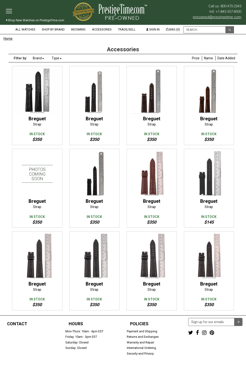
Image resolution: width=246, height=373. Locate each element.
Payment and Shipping (142, 331)
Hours (76, 323)
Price (195, 58)
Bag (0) (173, 29)
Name (208, 58)
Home (8, 38)
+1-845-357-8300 (15, 336)
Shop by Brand (53, 29)
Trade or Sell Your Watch (20, 348)
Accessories (102, 29)
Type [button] (57, 58)
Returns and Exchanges (143, 336)
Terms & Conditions (146, 367)
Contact (17, 323)
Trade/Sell (127, 29)
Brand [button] (38, 58)
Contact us (11, 353)
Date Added (226, 58)
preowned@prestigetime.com (217, 17)
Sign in (153, 29)
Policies (139, 323)
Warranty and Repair (140, 342)
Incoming (78, 29)
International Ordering (141, 348)
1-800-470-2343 (14, 331)
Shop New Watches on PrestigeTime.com (35, 20)
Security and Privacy (140, 353)
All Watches (25, 29)
